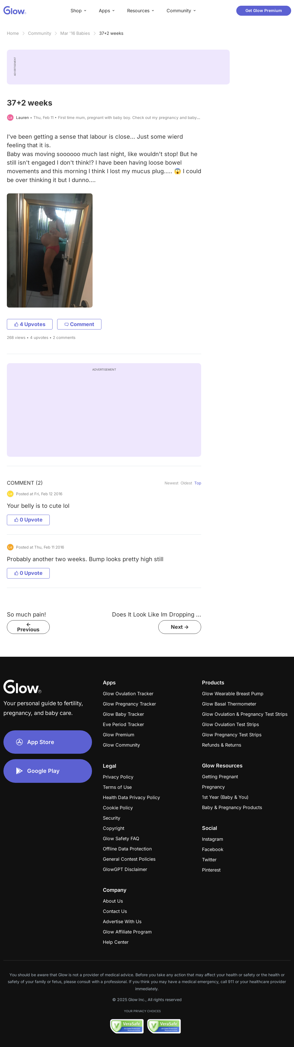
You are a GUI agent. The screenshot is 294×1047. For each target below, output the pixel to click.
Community (39, 33)
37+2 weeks (111, 33)
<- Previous (28, 626)
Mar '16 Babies (75, 33)
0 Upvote (28, 520)
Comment (79, 324)
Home (13, 33)
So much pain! (26, 614)
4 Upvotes (29, 324)
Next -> (180, 627)
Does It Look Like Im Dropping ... (156, 614)
